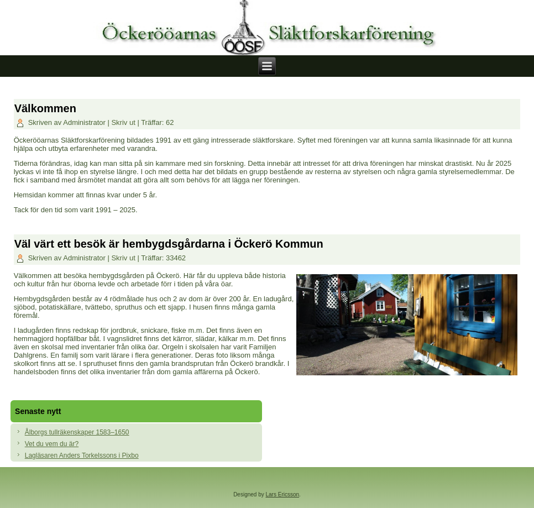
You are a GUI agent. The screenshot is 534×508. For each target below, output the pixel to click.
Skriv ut (124, 122)
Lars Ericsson (283, 494)
